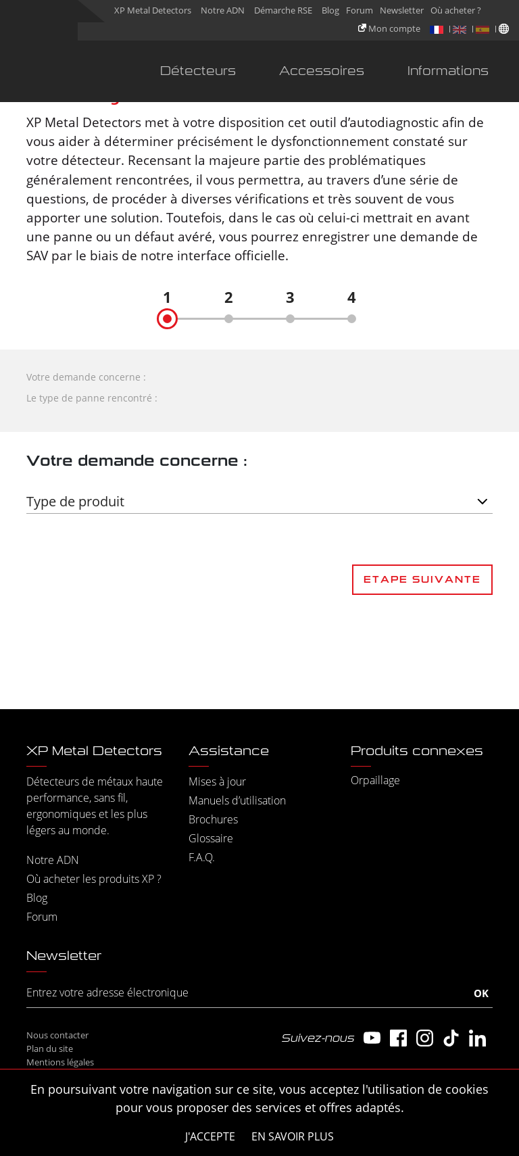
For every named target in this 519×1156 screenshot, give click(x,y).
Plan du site (49, 1048)
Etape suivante (422, 579)
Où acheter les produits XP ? (94, 878)
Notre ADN (223, 10)
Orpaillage (375, 780)
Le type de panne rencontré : (91, 397)
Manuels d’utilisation (237, 800)
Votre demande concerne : (86, 376)
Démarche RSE (283, 10)
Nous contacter (57, 1035)
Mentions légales (60, 1062)
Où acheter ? (455, 10)
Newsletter (402, 10)
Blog (330, 10)
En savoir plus (292, 1136)
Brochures (213, 819)
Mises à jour (217, 781)
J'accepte (210, 1136)
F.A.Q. (202, 857)
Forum (359, 10)
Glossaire (211, 838)
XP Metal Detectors (152, 10)
